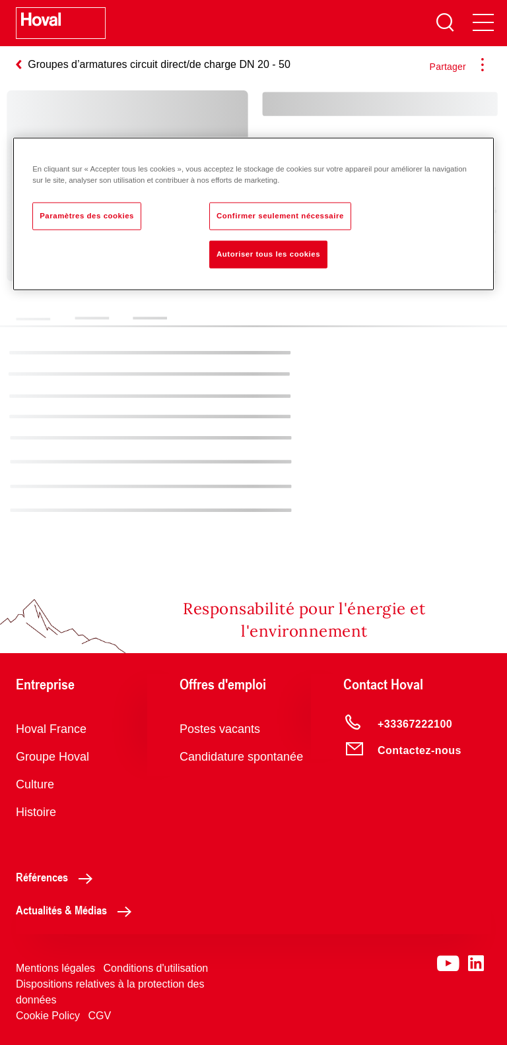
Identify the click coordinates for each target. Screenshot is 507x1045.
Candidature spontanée (241, 756)
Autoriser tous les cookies (268, 253)
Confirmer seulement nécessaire (280, 215)
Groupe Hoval (52, 756)
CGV (99, 1015)
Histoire (36, 812)
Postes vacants (220, 729)
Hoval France (51, 729)
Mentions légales (55, 968)
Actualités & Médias (77, 909)
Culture (35, 784)
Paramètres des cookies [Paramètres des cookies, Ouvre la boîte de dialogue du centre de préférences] (87, 215)
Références (58, 876)
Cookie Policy (48, 1015)
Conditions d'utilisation (156, 968)
